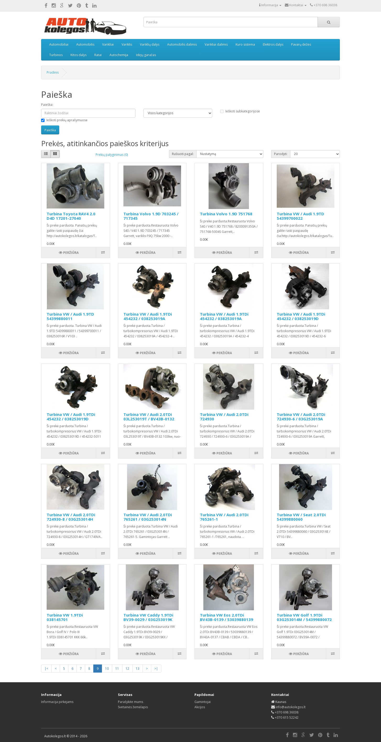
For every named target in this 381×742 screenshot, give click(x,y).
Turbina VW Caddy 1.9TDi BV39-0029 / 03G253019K (148, 617)
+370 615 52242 (286, 717)
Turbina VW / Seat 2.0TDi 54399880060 (301, 517)
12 (127, 668)
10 (107, 668)
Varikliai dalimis (216, 44)
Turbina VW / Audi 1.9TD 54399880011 (70, 316)
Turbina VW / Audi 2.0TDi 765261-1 (224, 517)
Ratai (98, 55)
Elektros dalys (273, 44)
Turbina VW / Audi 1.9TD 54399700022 (300, 216)
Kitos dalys (78, 55)
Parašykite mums (130, 702)
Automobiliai (58, 44)
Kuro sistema (245, 44)
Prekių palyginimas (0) (112, 154)
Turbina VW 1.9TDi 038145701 (65, 617)
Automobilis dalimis (182, 44)
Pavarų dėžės (301, 44)
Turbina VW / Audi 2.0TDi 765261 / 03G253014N (147, 517)
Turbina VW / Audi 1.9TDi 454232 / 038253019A (147, 316)
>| (156, 668)
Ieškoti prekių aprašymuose (64, 120)
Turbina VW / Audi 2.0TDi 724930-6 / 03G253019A (301, 416)
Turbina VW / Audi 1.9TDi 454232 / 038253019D (301, 316)
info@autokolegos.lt (291, 707)
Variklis (127, 44)
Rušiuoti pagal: (183, 154)
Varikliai (108, 44)
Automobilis (85, 44)
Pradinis (53, 72)
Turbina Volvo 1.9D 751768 (226, 213)
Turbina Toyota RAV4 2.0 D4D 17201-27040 (71, 216)
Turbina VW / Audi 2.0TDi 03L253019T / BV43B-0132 (148, 416)
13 (137, 668)
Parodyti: (280, 154)
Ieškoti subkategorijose (240, 111)
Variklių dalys (149, 44)
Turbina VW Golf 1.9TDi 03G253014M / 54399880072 (304, 617)
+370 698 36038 (286, 712)
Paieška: (47, 104)
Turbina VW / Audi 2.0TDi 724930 (224, 416)
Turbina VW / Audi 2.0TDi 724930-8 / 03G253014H (71, 517)
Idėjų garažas (146, 55)
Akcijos (199, 707)
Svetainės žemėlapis (133, 707)
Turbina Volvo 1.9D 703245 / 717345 (150, 216)
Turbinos (56, 55)
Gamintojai (202, 702)
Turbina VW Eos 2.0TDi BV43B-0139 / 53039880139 (226, 617)
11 (117, 668)
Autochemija (119, 55)
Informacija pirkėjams (57, 702)
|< (46, 668)
